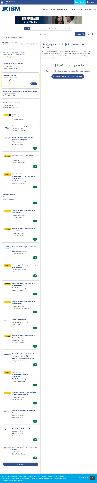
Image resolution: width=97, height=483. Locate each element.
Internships (62, 9)
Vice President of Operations (12, 103)
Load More (20, 464)
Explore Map (42, 29)
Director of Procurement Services (14, 52)
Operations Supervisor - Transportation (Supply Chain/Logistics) (20, 374)
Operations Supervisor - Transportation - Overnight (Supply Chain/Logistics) (24, 176)
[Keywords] (20, 34)
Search (27, 29)
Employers (91, 2)
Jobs (52, 9)
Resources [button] (90, 9)
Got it (92, 477)
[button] (90, 34)
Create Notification (32, 45)
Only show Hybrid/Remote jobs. (14, 37)
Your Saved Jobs (67, 29)
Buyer (14, 114)
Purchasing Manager (10, 75)
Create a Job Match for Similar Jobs (67, 76)
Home (45, 9)
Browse (34, 29)
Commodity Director (19, 319)
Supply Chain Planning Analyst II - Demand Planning (20, 91)
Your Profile (76, 9)
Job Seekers (80, 2)
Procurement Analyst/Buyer (21, 126)
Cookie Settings (83, 477)
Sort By (5, 45)
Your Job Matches (54, 29)
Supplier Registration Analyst (13, 63)
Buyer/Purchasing (9, 194)
